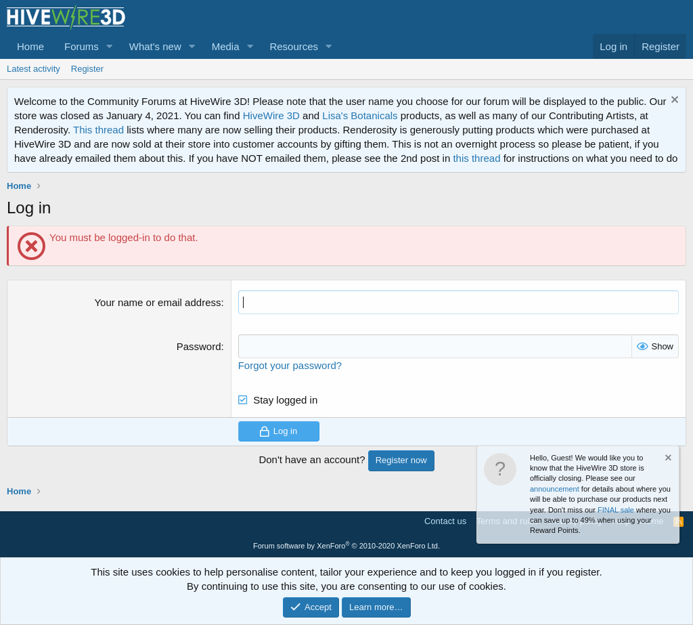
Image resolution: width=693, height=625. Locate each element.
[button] (109, 46)
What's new (155, 46)
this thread (476, 158)
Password (199, 346)
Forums (81, 46)
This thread (98, 129)
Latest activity (33, 69)
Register (87, 69)
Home (30, 46)
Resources (293, 46)
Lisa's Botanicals (359, 115)
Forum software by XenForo (346, 546)
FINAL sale (616, 510)
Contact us (445, 521)
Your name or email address (157, 302)
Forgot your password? (290, 365)
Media (226, 46)
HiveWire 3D (271, 115)
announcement (554, 489)
